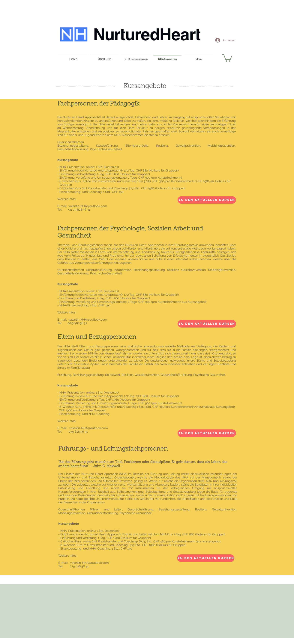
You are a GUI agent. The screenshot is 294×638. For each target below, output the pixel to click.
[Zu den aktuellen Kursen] (207, 200)
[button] (227, 57)
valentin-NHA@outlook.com (87, 206)
